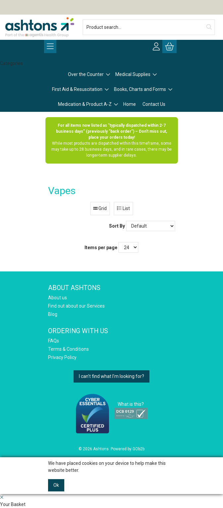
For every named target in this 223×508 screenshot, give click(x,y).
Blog (52, 314)
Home (129, 104)
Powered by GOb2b (127, 449)
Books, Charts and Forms (140, 89)
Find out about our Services (76, 306)
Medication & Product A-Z (85, 104)
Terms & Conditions (68, 349)
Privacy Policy (62, 357)
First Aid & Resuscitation (77, 89)
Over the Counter (86, 74)
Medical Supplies (132, 74)
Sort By (117, 226)
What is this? (131, 404)
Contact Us (153, 104)
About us (57, 297)
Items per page (100, 247)
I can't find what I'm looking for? (111, 376)
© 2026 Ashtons (94, 449)
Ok (56, 485)
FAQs (53, 340)
